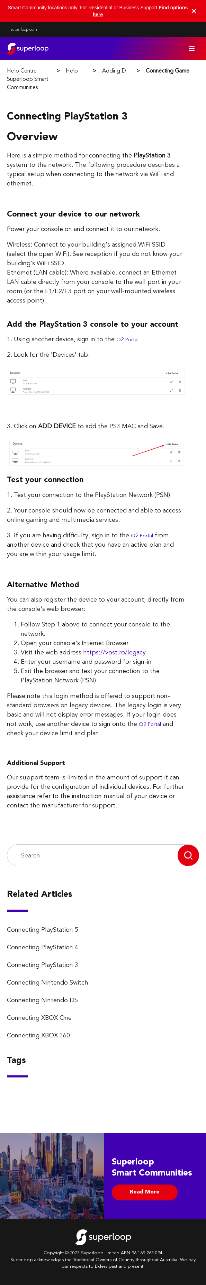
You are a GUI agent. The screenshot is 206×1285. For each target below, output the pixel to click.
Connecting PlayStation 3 (42, 965)
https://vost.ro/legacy (114, 653)
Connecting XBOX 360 (38, 1036)
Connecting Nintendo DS (42, 1000)
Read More (145, 1192)
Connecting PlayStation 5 (42, 930)
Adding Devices (121, 71)
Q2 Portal (127, 340)
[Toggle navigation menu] (192, 48)
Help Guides (81, 71)
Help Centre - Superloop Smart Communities (27, 79)
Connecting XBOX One (39, 1018)
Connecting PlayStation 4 (42, 947)
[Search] (92, 855)
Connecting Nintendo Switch (47, 983)
